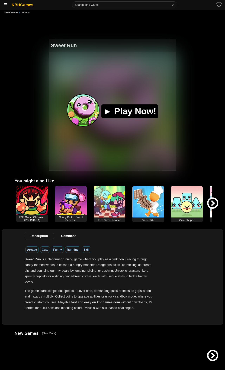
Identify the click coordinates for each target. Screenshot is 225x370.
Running (73, 249)
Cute (45, 249)
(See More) (49, 333)
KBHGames (22, 5)
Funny (57, 249)
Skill (86, 249)
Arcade (32, 249)
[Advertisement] (112, 27)
